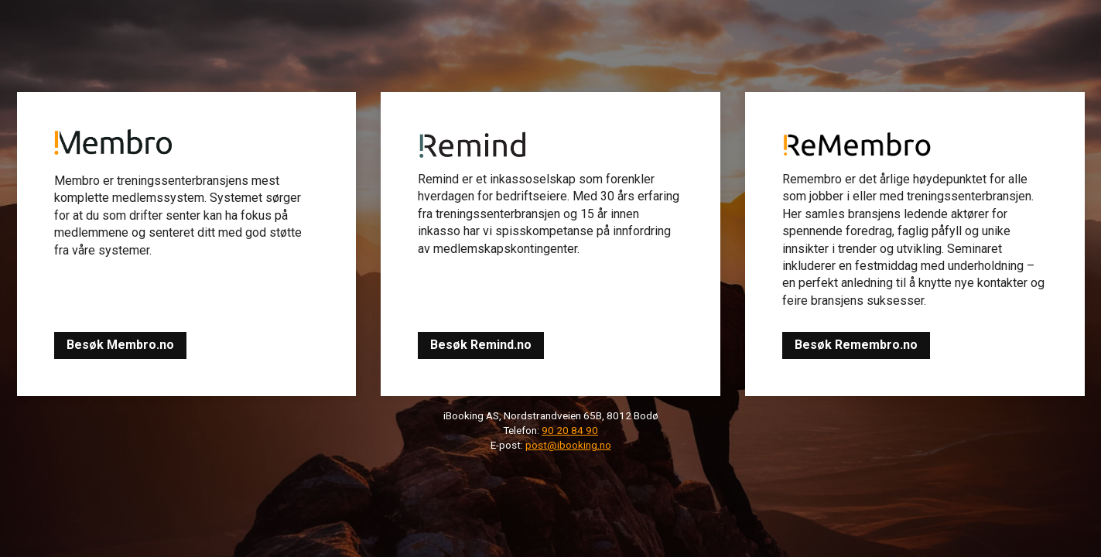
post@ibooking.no (568, 445)
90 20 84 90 (570, 430)
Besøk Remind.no (481, 344)
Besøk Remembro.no (856, 344)
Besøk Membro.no (120, 344)
